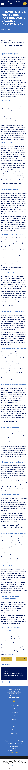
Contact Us (14, 733)
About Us (14, 719)
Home (14, 708)
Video (14, 736)
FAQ (14, 722)
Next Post (21, 659)
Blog (14, 726)
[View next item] (9, 682)
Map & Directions (14, 752)
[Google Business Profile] (14, 701)
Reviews (14, 729)
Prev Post (6, 659)
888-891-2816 (14, 698)
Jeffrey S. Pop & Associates (9, 630)
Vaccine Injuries (11, 654)
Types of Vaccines (14, 715)
